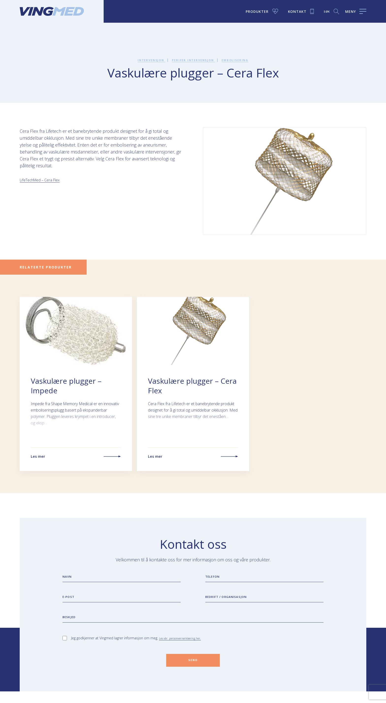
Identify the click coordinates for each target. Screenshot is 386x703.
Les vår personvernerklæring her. (185, 647)
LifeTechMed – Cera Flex (44, 180)
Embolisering (243, 59)
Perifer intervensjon (194, 59)
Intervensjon (144, 59)
